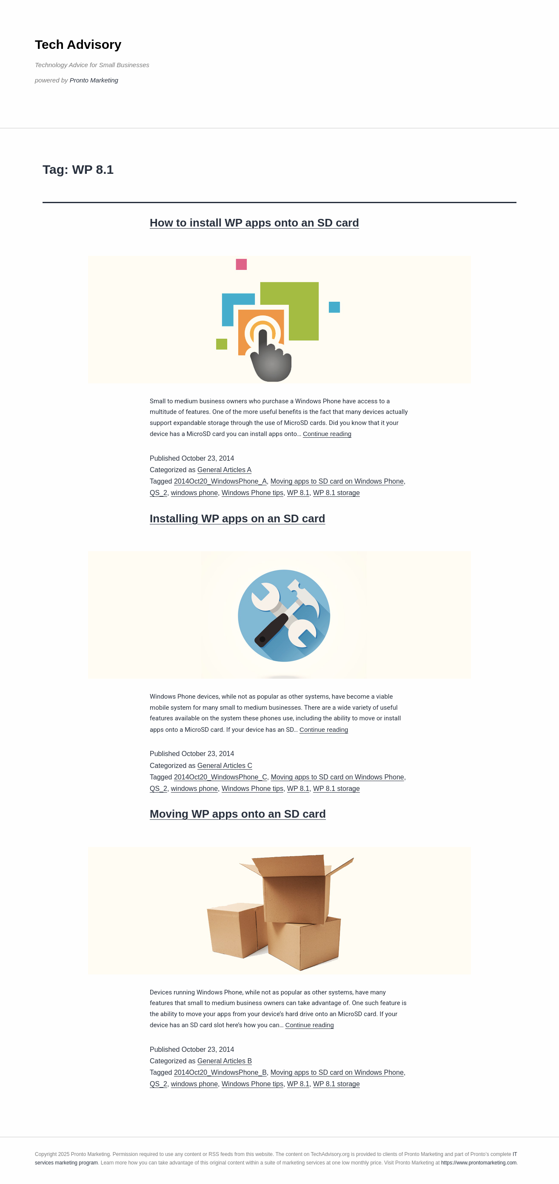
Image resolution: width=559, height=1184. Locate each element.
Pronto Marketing (94, 80)
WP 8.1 (298, 492)
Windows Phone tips (252, 492)
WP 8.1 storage (336, 492)
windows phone (194, 492)
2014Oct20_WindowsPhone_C (220, 777)
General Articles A (224, 469)
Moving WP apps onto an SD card (238, 813)
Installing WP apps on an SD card (237, 518)
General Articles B (224, 1061)
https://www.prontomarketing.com (478, 1163)
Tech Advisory (78, 44)
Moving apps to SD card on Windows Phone (337, 481)
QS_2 (158, 492)
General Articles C (224, 765)
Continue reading (327, 433)
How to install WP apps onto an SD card (254, 222)
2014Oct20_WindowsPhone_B (220, 1072)
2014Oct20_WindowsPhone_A (220, 481)
